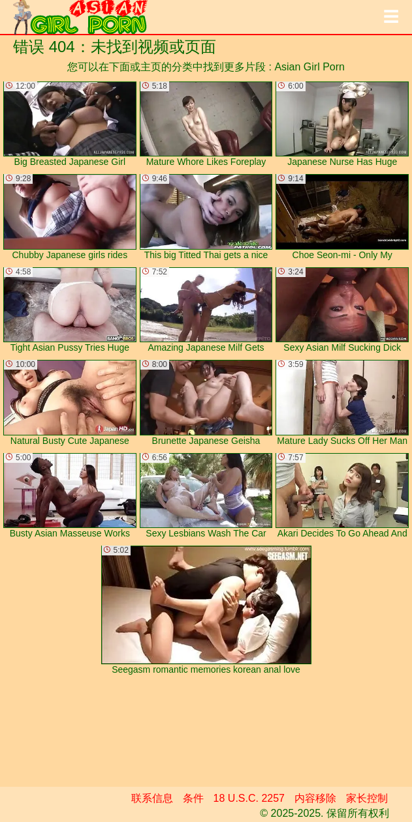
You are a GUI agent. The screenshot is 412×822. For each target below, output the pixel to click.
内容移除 (315, 798)
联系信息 (152, 798)
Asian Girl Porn (309, 66)
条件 (193, 798)
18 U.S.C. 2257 (249, 798)
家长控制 (367, 798)
